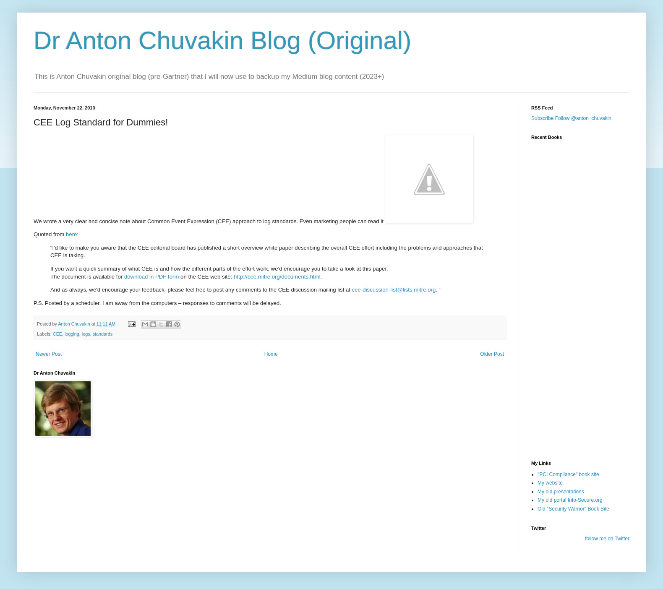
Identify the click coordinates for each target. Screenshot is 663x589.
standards (102, 333)
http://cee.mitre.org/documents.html (277, 277)
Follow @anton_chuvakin (583, 118)
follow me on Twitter (607, 539)
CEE (57, 333)
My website (550, 483)
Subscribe (542, 118)
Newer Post (49, 354)
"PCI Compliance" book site (568, 474)
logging (72, 333)
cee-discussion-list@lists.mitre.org (394, 290)
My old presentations (561, 492)
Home (271, 354)
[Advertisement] (573, 404)
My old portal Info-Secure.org (570, 500)
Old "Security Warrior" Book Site (573, 509)
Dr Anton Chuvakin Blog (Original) (222, 40)
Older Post (492, 354)
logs (86, 333)
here (71, 234)
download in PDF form (151, 277)
